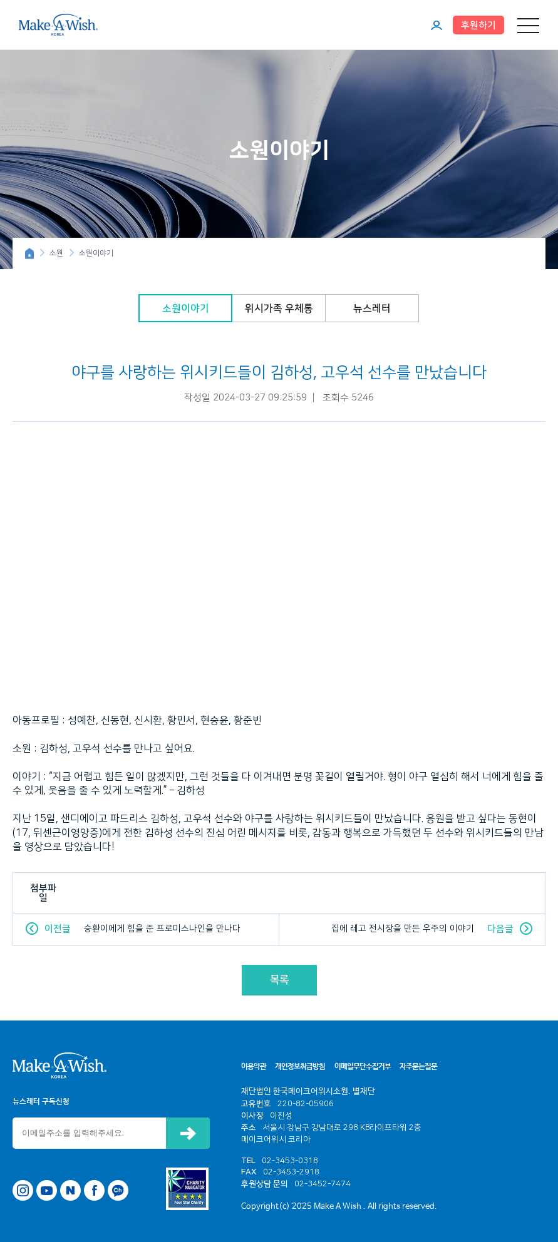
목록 (279, 979)
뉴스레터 (372, 308)
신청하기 (188, 1133)
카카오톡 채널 (118, 1190)
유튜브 (46, 1190)
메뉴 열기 (528, 25)
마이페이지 (436, 25)
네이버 (70, 1190)
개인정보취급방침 (300, 1066)
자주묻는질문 (418, 1066)
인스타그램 (23, 1190)
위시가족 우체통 (279, 308)
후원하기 (478, 25)
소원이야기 (185, 308)
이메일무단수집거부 (362, 1066)
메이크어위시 (58, 24)
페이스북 (94, 1190)
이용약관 (253, 1066)
